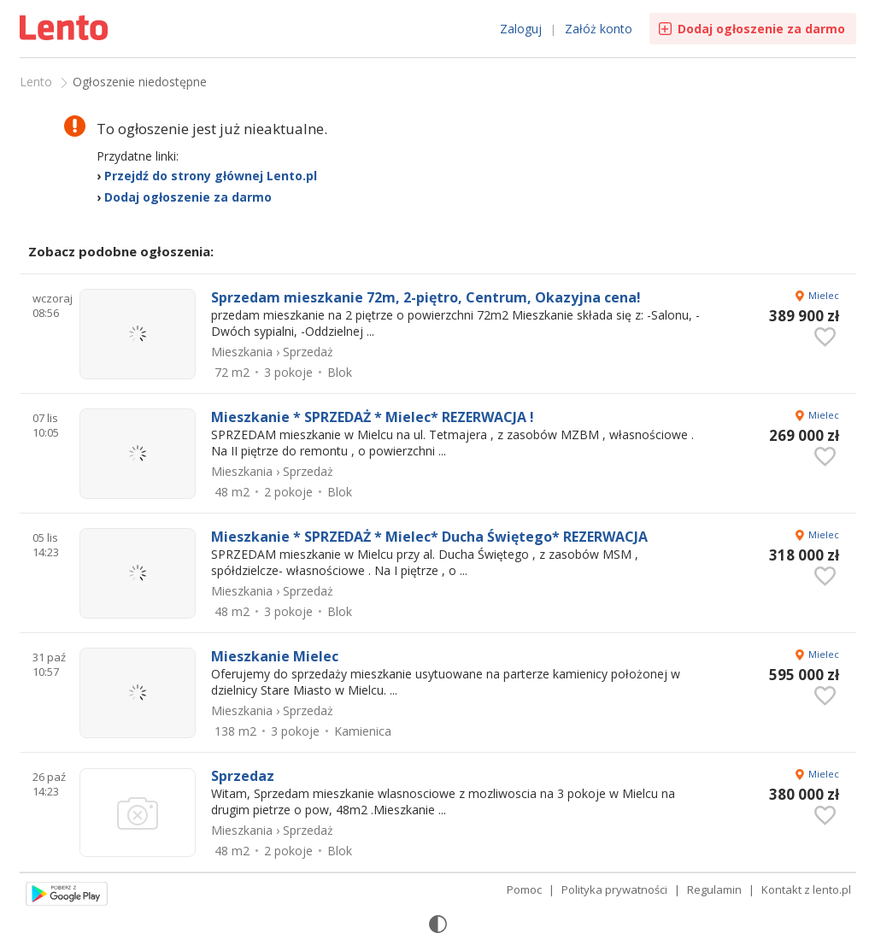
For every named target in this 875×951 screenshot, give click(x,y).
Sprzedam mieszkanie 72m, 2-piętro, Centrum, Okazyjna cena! (426, 297)
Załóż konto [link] (598, 29)
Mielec (823, 295)
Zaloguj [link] (521, 29)
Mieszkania (242, 351)
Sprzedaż (308, 351)
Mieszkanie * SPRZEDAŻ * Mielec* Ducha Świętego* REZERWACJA (429, 536)
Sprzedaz (242, 775)
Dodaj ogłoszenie (761, 29)
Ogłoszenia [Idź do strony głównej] (66, 29)
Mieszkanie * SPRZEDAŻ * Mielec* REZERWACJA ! (372, 417)
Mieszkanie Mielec (274, 656)
